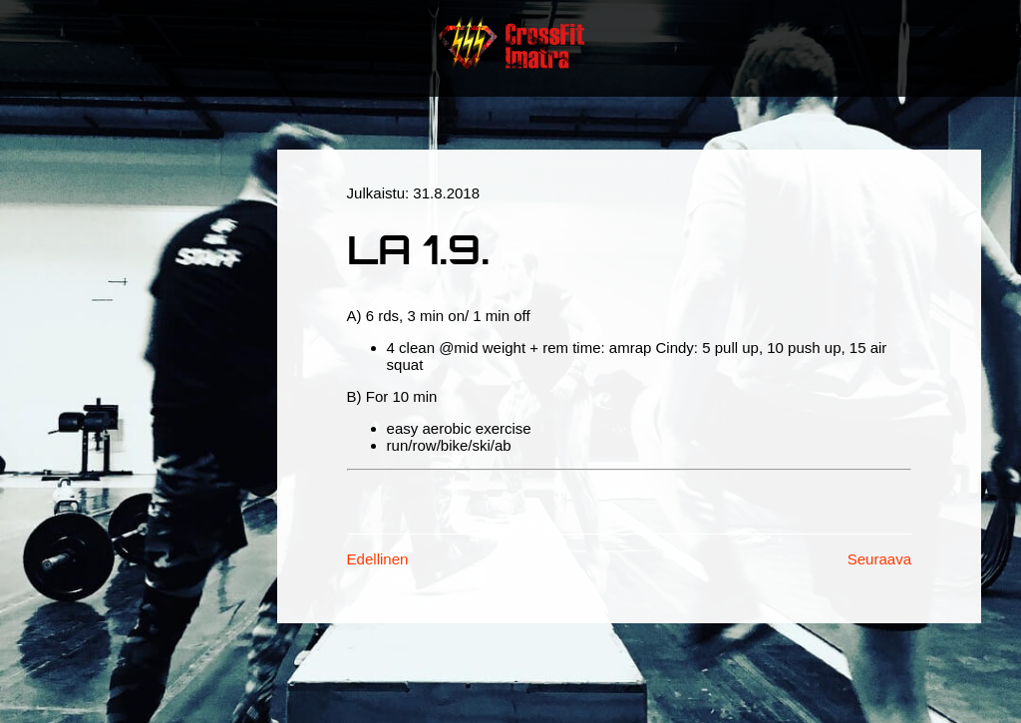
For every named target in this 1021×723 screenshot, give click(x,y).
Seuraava (879, 558)
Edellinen (378, 558)
